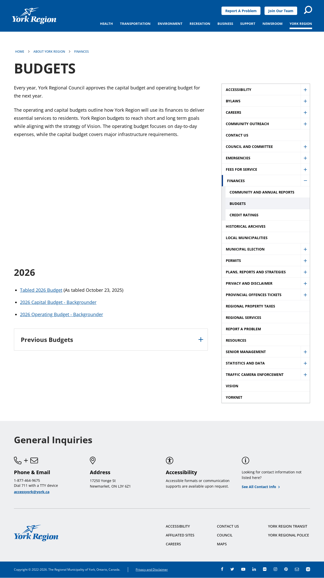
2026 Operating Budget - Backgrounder (61, 314)
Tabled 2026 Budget (41, 290)
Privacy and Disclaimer (152, 569)
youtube (243, 569)
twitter (232, 569)
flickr (265, 569)
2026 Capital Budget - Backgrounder (58, 302)
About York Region (49, 51)
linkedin (254, 569)
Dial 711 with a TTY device (36, 485)
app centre (308, 569)
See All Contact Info (259, 486)
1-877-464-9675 (27, 480)
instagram (275, 569)
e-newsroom (297, 569)
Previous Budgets (47, 339)
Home (19, 51)
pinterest (286, 569)
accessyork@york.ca (31, 491)
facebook (222, 569)
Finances (81, 51)
